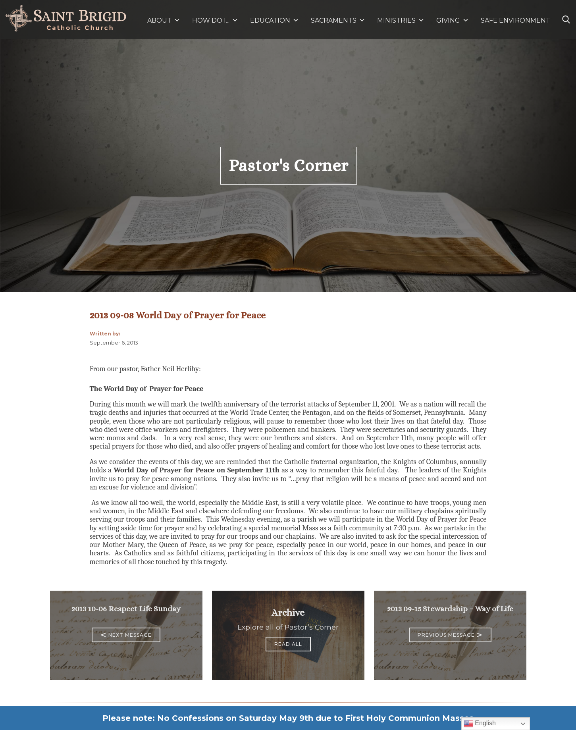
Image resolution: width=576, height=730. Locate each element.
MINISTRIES (400, 20)
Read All (288, 644)
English (480, 723)
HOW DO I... (215, 20)
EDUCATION (274, 20)
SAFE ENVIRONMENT (515, 20)
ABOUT (163, 20)
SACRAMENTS (338, 20)
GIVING (448, 20)
